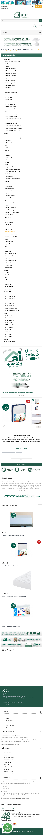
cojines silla (8, 140)
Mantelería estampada (10, 210)
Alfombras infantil (9, 265)
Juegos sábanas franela (11, 116)
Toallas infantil (8, 263)
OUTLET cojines (8, 336)
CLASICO (7, 275)
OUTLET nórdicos (9, 317)
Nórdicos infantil (8, 267)
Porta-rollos (7, 162)
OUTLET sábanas (9, 327)
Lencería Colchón (9, 222)
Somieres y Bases (9, 241)
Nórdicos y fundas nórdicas (11, 92)
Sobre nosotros (7, 752)
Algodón (7, 282)
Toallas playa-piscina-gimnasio (12, 178)
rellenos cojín (8, 142)
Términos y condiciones (9, 759)
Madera (6, 279)
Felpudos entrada (9, 286)
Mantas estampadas (10, 80)
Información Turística (8, 771)
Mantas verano (8, 90)
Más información (7, 478)
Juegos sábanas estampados (12, 114)
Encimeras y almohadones (11, 123)
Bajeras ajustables (9, 121)
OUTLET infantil (8, 334)
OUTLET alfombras (9, 332)
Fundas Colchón (9, 229)
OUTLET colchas (8, 322)
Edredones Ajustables (10, 68)
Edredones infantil (9, 256)
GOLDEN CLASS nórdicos (10, 294)
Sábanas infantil (8, 248)
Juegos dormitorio (9, 289)
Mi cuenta (5, 712)
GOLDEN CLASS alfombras (11, 308)
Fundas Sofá (7, 150)
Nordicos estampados (10, 109)
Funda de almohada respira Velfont (11, 626)
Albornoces (7, 155)
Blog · (33, 6)
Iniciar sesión (4, 8)
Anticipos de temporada (9, 341)
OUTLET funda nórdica (10, 325)
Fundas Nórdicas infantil (10, 260)
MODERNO (7, 272)
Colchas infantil (8, 251)
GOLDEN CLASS (7, 291)
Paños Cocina (8, 217)
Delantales (7, 193)
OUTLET (5, 313)
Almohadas (8, 224)
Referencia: (21, 395)
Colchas (7, 66)
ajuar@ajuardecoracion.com (22, 798)
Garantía (5, 755)
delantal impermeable (10, 195)
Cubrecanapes (8, 102)
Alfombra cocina (8, 186)
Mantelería (7, 205)
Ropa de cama (7, 59)
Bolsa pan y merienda (9, 188)
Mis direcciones (7, 723)
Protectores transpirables (11, 236)
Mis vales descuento (8, 720)
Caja (8, 8)
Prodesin (31, 831)
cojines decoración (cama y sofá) (13, 138)
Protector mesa (9, 214)
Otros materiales (8, 284)
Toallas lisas (8, 174)
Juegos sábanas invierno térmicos (13, 125)
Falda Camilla (8, 147)
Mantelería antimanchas (10, 207)
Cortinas (7, 145)
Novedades (38, 6)
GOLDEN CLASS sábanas (10, 296)
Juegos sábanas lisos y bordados (13, 118)
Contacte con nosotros (9, 774)
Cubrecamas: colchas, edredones (12, 61)
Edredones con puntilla (10, 70)
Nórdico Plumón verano (10, 106)
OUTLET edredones (9, 320)
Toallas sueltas (9, 176)
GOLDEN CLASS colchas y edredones (13, 305)
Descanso (6, 220)
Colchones (7, 239)
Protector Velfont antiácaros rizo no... (12, 566)
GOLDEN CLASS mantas (10, 298)
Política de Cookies (8, 767)
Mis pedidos (6, 718)
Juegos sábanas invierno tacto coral (13, 128)
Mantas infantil (8, 258)
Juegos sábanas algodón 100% (12, 130)
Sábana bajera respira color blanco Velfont (13, 536)
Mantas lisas (8, 87)
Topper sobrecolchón (10, 243)
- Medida (21, 457)
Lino (6, 200)
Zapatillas (7, 181)
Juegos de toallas (9, 166)
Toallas (6, 164)
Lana (6, 277)
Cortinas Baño (8, 159)
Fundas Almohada (9, 227)
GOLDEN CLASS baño (9, 303)
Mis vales (6, 727)
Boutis (7, 63)
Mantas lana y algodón (10, 83)
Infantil (5, 246)
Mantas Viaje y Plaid (10, 85)
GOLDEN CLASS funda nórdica (12, 301)
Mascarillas (6, 339)
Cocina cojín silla (9, 191)
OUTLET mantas (8, 315)
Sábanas (7, 111)
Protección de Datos (8, 762)
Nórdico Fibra (8, 97)
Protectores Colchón (10, 231)
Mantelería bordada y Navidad (12, 212)
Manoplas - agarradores (10, 203)
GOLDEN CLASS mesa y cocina (12, 310)
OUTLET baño (8, 329)
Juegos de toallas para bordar (12, 171)
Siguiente (38, 427)
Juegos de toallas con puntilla (12, 169)
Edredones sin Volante (10, 75)
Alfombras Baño (8, 157)
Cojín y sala (6, 133)
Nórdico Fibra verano (10, 104)
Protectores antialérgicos (11, 234)
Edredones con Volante (10, 73)
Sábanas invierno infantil (10, 253)
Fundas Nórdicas (9, 95)
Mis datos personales (9, 725)
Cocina (5, 184)
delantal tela (8, 198)
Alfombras (6, 270)
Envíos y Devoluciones (9, 757)
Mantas (6, 78)
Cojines (6, 135)
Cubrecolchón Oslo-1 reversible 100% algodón (14, 596)
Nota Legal (6, 764)
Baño (5, 153)
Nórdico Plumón (9, 99)
